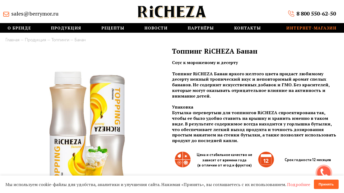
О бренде (19, 28)
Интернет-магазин (311, 28)
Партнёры (201, 28)
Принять (326, 184)
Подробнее (298, 184)
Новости (156, 28)
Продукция (66, 28)
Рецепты (112, 28)
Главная (12, 40)
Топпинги (60, 40)
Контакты (247, 28)
